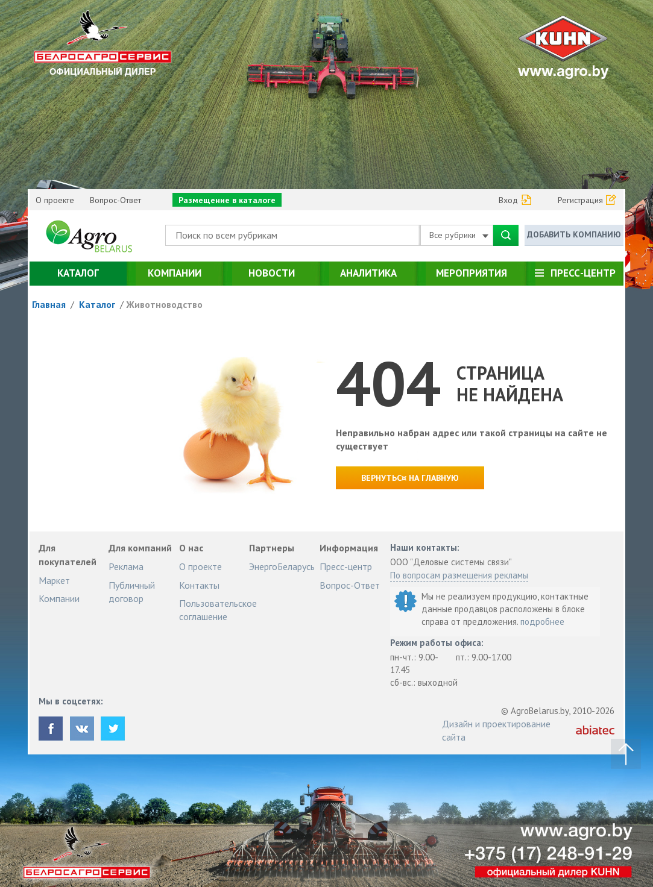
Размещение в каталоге (227, 200)
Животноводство (164, 304)
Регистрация (580, 200)
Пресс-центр (583, 273)
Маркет (54, 580)
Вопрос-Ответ (115, 200)
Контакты (199, 585)
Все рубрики (458, 235)
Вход (508, 200)
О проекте (55, 200)
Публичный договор (132, 591)
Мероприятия (471, 273)
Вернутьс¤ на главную (410, 477)
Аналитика (368, 273)
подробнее (542, 621)
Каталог (78, 273)
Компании (174, 273)
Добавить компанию (574, 234)
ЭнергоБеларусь (282, 566)
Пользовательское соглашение (218, 609)
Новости (271, 273)
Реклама (126, 566)
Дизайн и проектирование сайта (496, 730)
